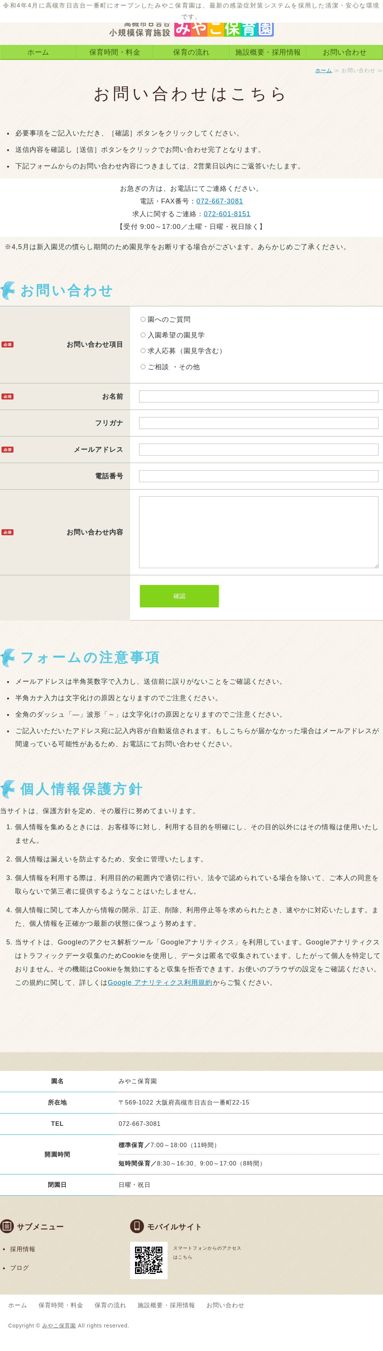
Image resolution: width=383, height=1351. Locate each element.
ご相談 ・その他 (170, 367)
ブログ (19, 1283)
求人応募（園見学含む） (183, 351)
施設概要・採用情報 (268, 52)
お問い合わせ (345, 52)
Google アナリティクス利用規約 (160, 997)
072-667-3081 (219, 201)
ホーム (38, 52)
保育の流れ (191, 52)
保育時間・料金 (115, 52)
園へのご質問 (166, 319)
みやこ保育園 (59, 1341)
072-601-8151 (227, 214)
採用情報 (23, 1264)
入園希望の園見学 (173, 335)
